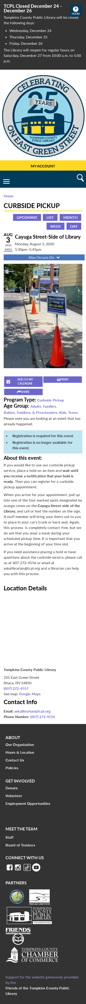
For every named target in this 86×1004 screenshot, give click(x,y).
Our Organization (20, 744)
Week (55, 226)
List (50, 217)
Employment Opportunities (28, 803)
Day (74, 226)
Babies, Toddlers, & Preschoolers (30, 412)
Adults (36, 406)
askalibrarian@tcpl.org (32, 711)
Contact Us (15, 760)
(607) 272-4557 (16, 688)
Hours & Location (20, 752)
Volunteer (14, 795)
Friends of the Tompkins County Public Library (37, 991)
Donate (12, 788)
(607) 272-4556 (42, 716)
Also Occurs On (44, 257)
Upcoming (27, 217)
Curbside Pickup (50, 400)
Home (9, 196)
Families (49, 406)
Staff (10, 837)
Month (70, 217)
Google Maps (30, 694)
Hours (76, 10)
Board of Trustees (20, 845)
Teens (73, 412)
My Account (43, 166)
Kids (62, 412)
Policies (12, 768)
